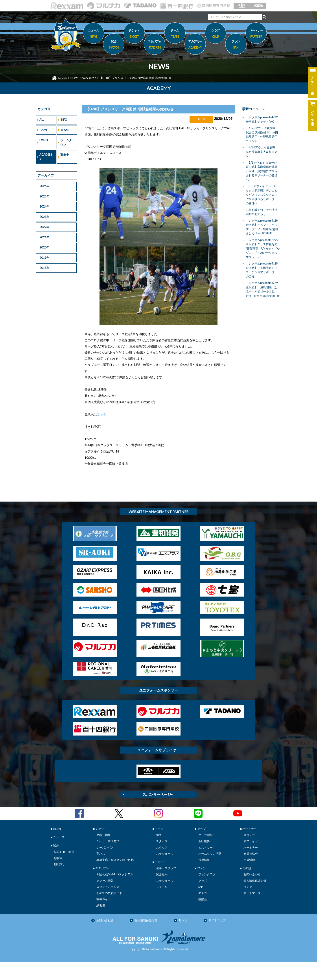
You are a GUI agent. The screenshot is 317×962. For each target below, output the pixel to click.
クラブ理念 (205, 835)
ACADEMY (89, 78)
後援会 (202, 899)
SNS (200, 887)
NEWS (74, 78)
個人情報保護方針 (254, 880)
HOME (62, 78)
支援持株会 (250, 853)
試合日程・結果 (64, 852)
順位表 (58, 858)
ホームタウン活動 (209, 853)
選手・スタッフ (166, 868)
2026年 (44, 186)
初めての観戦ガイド (109, 893)
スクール (162, 887)
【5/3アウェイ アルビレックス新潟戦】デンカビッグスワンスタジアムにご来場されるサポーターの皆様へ (261, 194)
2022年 (44, 227)
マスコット (205, 893)
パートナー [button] (256, 34)
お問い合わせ (252, 874)
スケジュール (164, 853)
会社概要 (204, 841)
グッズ (202, 880)
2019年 (44, 257)
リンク (247, 887)
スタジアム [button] (154, 45)
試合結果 (162, 874)
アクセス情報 (105, 880)
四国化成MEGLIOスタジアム (114, 874)
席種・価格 (103, 835)
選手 (159, 835)
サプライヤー (252, 841)
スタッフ (162, 841)
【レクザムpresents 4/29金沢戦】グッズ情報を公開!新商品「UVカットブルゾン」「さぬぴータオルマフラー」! (263, 248)
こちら (101, 414)
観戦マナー (61, 864)
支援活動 (249, 860)
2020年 (44, 247)
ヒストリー (205, 847)
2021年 (44, 237)
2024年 (44, 206)
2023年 (44, 217)
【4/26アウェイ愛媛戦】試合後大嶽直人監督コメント (262, 152)
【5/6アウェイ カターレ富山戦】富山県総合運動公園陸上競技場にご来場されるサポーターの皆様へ (261, 171)
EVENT (43, 140)
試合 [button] (113, 45)
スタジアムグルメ (107, 887)
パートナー (250, 847)
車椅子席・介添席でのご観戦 (115, 860)
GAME (43, 130)
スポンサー (250, 835)
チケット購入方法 (107, 841)
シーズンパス (105, 847)
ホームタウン (66, 142)
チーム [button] (175, 34)
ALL (41, 119)
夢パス (100, 853)
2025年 (44, 196)
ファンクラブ (207, 874)
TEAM (64, 130)
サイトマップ (252, 893)
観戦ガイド (103, 899)
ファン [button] (236, 45)
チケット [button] (134, 34)
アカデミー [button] (195, 45)
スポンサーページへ (158, 794)
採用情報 (204, 860)
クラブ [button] (215, 34)
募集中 (64, 154)
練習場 (100, 905)
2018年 (44, 268)
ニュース (93, 34)
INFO (63, 119)
